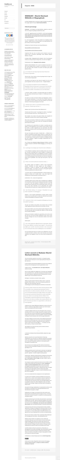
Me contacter (6, 21)
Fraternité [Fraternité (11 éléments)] (10, 77)
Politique (39, 241)
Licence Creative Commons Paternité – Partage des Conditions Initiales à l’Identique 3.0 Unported (37, 442)
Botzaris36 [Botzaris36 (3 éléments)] (5, 73)
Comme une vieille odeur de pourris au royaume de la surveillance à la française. (8, 61)
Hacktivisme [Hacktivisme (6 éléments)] (10, 79)
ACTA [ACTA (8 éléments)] (5, 72)
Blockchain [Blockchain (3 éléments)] (11, 72)
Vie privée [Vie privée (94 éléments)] (7, 99)
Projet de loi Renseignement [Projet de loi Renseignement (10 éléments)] (9, 93)
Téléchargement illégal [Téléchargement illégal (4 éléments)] (7, 97)
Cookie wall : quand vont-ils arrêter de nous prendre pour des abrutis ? (9, 64)
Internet (5, 14)
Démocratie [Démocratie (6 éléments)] (6, 75)
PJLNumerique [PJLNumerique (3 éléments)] (9, 89)
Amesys (43, 143)
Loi (4, 19)
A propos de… (6, 23)
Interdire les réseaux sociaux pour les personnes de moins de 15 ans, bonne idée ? (9, 52)
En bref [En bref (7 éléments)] (12, 75)
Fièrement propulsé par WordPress (30, 457)
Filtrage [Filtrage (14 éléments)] (7, 76)
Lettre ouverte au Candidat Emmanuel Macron (9, 115)
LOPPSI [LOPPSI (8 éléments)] (7, 86)
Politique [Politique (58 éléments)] (6, 92)
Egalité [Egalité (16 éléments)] (9, 75)
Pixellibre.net (8, 4)
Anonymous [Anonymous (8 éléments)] (8, 72)
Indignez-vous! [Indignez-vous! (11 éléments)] (10, 80)
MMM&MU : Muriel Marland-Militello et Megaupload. (36, 17)
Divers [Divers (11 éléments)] (11, 73)
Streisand (5, 11)
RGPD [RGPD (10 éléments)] (8, 94)
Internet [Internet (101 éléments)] (9, 82)
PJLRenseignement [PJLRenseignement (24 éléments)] (8, 90)
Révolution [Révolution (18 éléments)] (11, 94)
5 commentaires (31, 242)
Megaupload (46, 241)
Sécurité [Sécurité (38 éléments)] (10, 96)
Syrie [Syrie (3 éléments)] (7, 96)
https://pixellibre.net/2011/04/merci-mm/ (32, 47)
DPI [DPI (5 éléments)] (10, 74)
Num (5, 105)
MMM (50, 241)
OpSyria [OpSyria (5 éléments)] (12, 88)
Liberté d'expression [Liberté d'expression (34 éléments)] (9, 85)
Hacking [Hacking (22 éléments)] (6, 79)
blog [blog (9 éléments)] (14, 72)
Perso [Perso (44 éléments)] (5, 89)
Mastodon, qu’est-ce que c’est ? (9, 112)
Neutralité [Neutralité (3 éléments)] (11, 86)
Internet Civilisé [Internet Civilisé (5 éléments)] (6, 83)
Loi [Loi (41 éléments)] (5, 86)
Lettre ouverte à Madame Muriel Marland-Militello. (38, 254)
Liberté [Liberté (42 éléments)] (11, 83)
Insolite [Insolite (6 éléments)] (5, 82)
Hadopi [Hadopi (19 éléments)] (5, 80)
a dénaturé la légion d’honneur (38, 142)
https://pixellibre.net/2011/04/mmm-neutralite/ (33, 50)
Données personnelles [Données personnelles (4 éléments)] (7, 74)
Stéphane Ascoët (7, 114)
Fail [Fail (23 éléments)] (5, 76)
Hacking (33, 241)
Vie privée (6, 16)
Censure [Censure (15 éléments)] (8, 73)
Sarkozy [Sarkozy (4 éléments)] (5, 96)
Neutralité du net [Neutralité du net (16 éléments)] (7, 88)
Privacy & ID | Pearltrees (8, 118)
